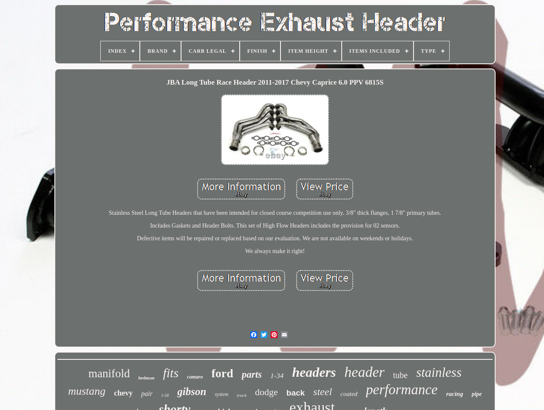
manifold (109, 373)
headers (314, 372)
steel (322, 391)
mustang (86, 391)
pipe (477, 394)
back (295, 392)
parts (252, 374)
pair (147, 393)
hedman (146, 377)
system (221, 394)
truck (241, 395)
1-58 (165, 395)
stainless (439, 372)
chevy (123, 393)
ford (222, 373)
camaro (195, 377)
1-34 (276, 376)
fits (170, 373)
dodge (266, 392)
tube (400, 375)
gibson (191, 391)
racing (454, 393)
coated (348, 393)
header (364, 372)
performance (402, 389)
